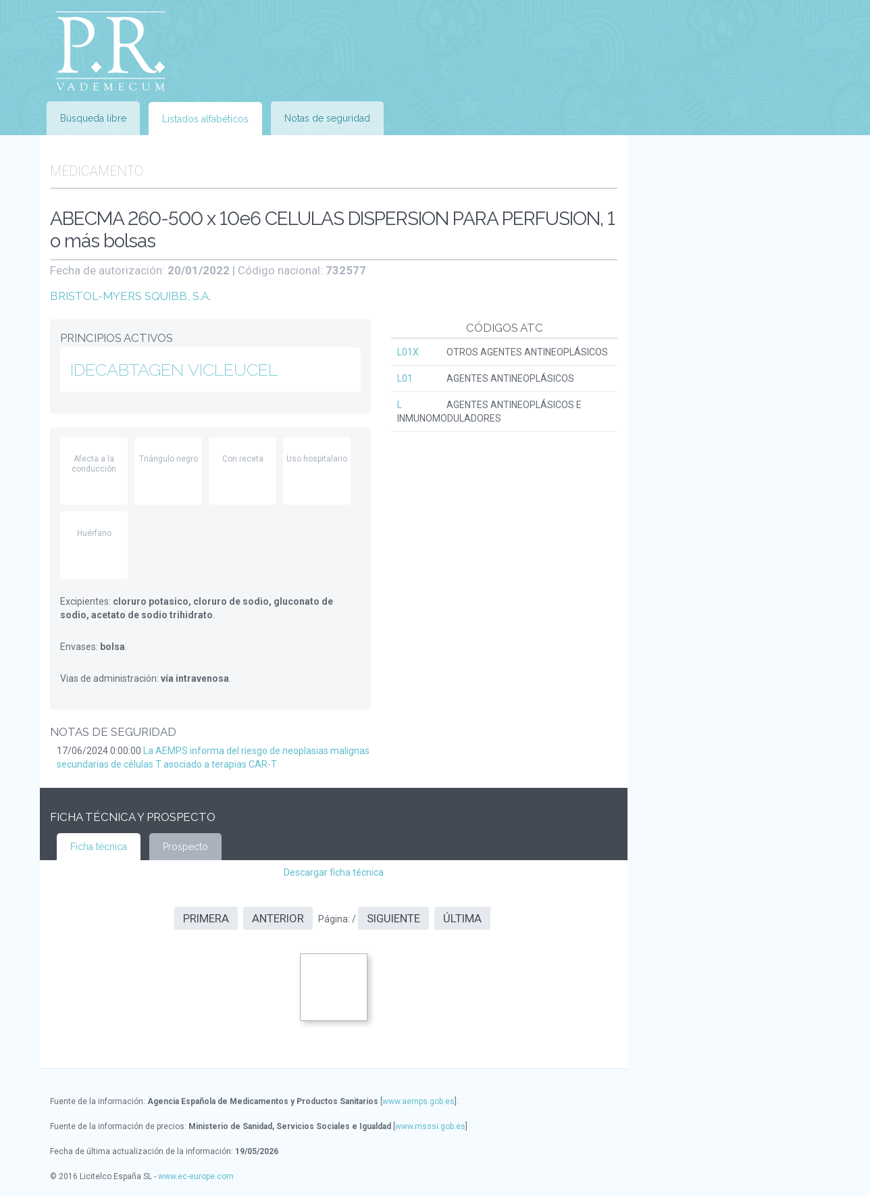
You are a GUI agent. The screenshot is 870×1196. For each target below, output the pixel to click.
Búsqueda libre (93, 118)
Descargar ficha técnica (334, 872)
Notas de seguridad (327, 118)
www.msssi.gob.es (430, 1126)
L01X (408, 352)
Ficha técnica (98, 846)
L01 (405, 378)
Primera (206, 918)
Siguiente (393, 918)
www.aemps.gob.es (418, 1101)
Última (462, 918)
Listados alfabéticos (205, 119)
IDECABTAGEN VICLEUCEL (174, 369)
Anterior (278, 918)
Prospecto (185, 846)
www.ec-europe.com (196, 1176)
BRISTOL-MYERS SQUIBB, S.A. (130, 296)
